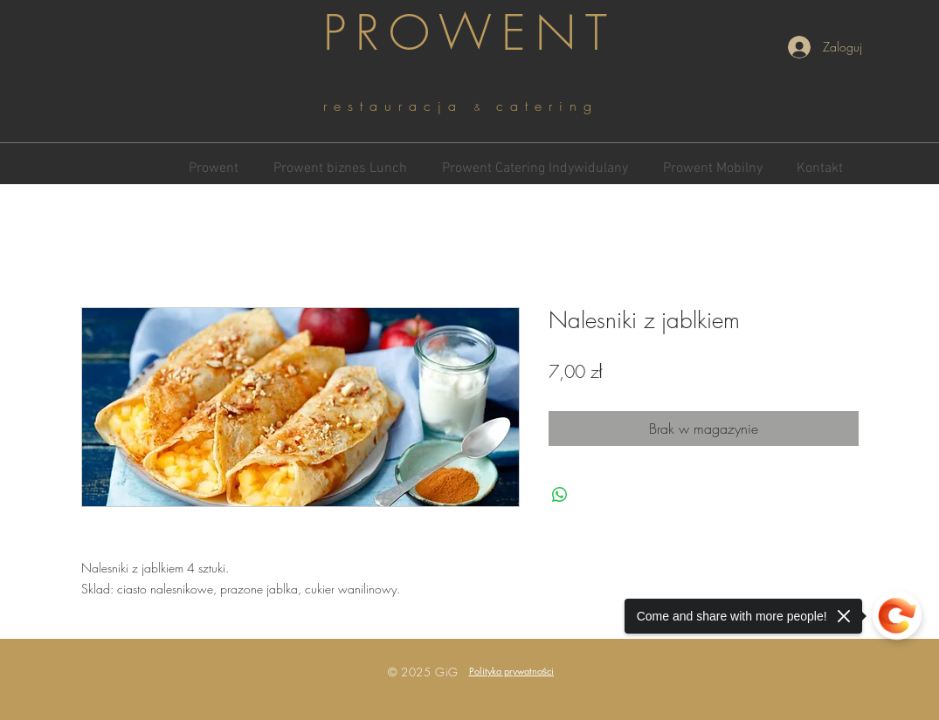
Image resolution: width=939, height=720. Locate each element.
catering (547, 105)
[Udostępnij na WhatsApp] (559, 494)
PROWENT (470, 33)
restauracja (398, 105)
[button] (512, 670)
